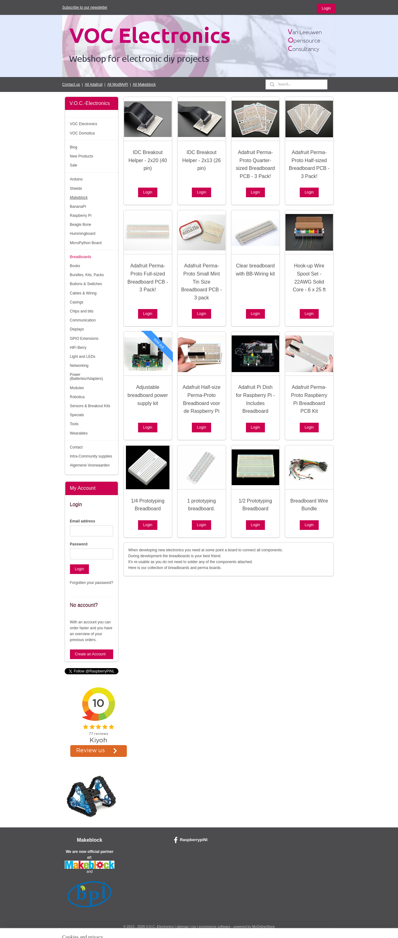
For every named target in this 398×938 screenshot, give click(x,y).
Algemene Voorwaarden (90, 465)
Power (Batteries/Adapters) (86, 376)
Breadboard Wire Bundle (309, 505)
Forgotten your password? (91, 583)
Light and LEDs (82, 356)
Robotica (77, 397)
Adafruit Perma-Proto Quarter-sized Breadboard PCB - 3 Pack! (255, 164)
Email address (82, 521)
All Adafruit (93, 84)
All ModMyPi (117, 84)
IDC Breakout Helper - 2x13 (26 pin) (201, 160)
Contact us (71, 84)
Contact (76, 447)
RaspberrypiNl (190, 840)
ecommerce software (214, 926)
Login (326, 8)
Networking (79, 365)
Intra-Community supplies (91, 456)
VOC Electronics (83, 124)
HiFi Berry (78, 347)
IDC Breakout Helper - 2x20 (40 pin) (147, 160)
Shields (76, 188)
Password (79, 544)
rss (193, 926)
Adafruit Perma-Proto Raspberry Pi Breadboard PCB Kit (309, 399)
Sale (73, 165)
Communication (83, 320)
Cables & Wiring (83, 293)
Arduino (76, 179)
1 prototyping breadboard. (201, 505)
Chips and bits (82, 311)
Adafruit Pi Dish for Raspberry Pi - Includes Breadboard (255, 399)
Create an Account (90, 654)
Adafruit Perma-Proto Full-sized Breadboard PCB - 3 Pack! (147, 277)
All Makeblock (144, 84)
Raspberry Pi (80, 215)
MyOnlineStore (263, 926)
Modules (77, 388)
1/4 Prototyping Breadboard (147, 505)
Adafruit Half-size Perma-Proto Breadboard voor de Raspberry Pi (201, 399)
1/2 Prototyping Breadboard (255, 505)
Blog (73, 147)
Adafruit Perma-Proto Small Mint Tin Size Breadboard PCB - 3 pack (201, 281)
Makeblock (79, 197)
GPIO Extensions (84, 338)
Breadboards (80, 257)
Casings (76, 302)
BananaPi (78, 206)
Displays (77, 329)
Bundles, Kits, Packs (87, 275)
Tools (74, 424)
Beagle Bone (80, 224)
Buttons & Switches (86, 284)
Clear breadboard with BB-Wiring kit (255, 269)
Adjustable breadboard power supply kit (147, 395)
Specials (77, 415)
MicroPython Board (86, 243)
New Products (81, 156)
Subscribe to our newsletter (84, 7)
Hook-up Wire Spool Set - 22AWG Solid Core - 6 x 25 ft (309, 277)
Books (75, 266)
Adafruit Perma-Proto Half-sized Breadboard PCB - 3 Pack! (309, 164)
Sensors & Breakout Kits (90, 406)
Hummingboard (82, 233)
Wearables (79, 433)
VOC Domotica (82, 133)
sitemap (183, 926)
